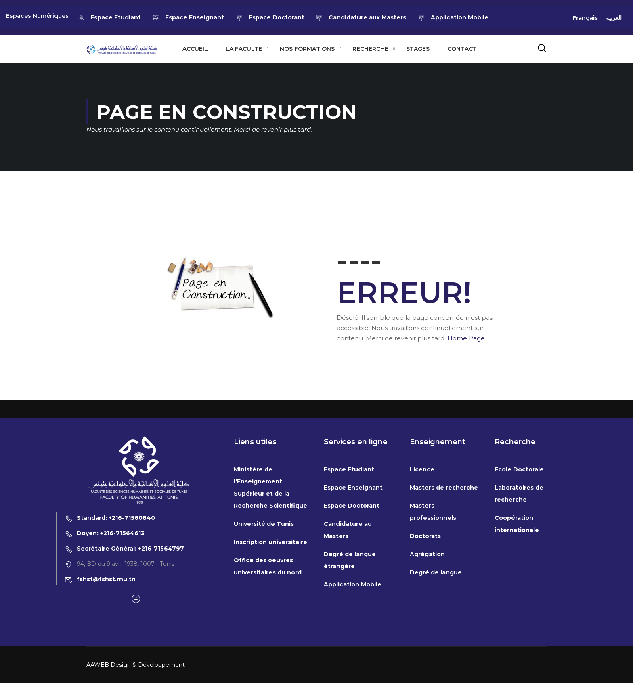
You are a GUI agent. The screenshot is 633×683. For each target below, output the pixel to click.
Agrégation (427, 617)
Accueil (195, 49)
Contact (462, 49)
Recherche (370, 49)
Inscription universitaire (270, 605)
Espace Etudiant (109, 17)
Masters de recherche (444, 550)
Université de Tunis (264, 587)
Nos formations (307, 49)
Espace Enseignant (188, 17)
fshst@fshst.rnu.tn (100, 642)
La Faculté (244, 49)
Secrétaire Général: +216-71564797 (124, 611)
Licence (422, 532)
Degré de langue (436, 635)
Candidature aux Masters (361, 17)
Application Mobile (453, 17)
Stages (418, 49)
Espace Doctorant (270, 17)
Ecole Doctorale (519, 532)
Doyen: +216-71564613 (105, 596)
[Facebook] (136, 662)
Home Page (466, 338)
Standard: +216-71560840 (110, 580)
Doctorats (425, 599)
